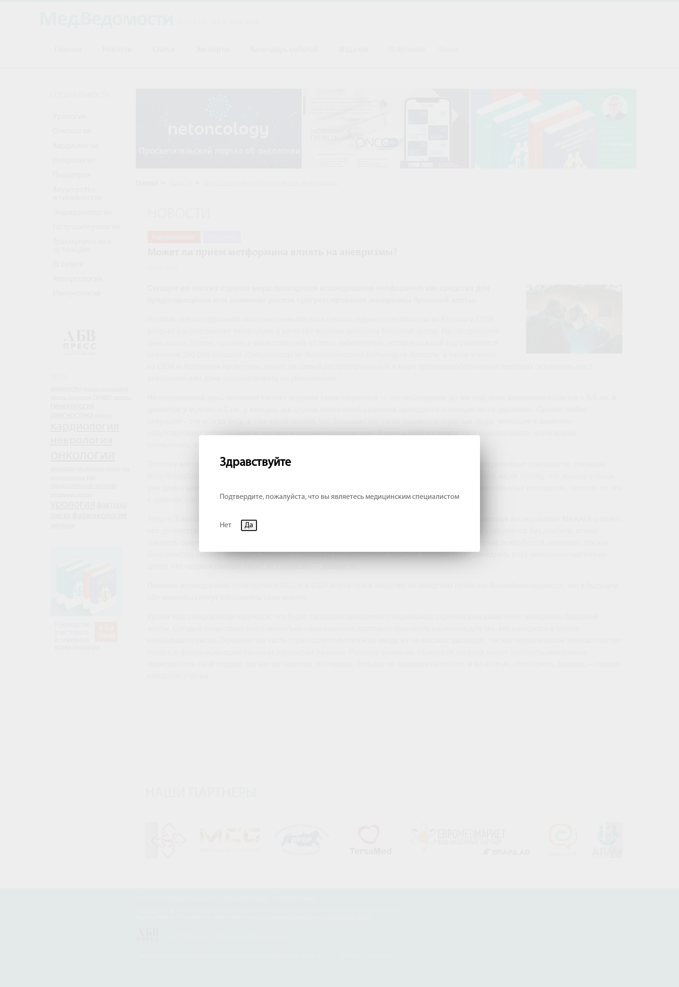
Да (249, 525)
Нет (226, 525)
